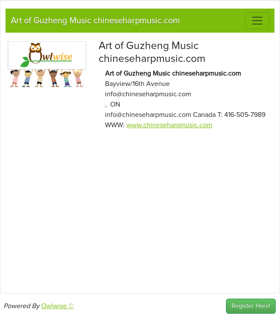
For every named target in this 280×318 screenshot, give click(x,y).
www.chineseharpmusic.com (169, 125)
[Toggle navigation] (257, 20)
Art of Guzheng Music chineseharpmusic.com (95, 20)
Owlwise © (57, 306)
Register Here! (251, 306)
